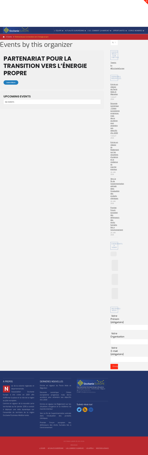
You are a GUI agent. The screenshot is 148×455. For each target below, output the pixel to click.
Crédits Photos (73, 445)
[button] (146, 2)
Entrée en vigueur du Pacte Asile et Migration (114, 89)
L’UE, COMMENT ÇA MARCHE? (75, 448)
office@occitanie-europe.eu (88, 392)
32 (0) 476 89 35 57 (85, 390)
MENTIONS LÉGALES (102, 448)
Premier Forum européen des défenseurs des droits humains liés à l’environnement (116, 219)
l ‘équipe (42, 448)
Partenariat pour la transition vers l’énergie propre (45, 65)
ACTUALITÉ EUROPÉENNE (55, 448)
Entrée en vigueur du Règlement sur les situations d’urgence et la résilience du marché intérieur (114, 156)
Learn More (10, 82)
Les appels (90, 448)
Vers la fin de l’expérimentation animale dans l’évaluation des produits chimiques (55, 415)
